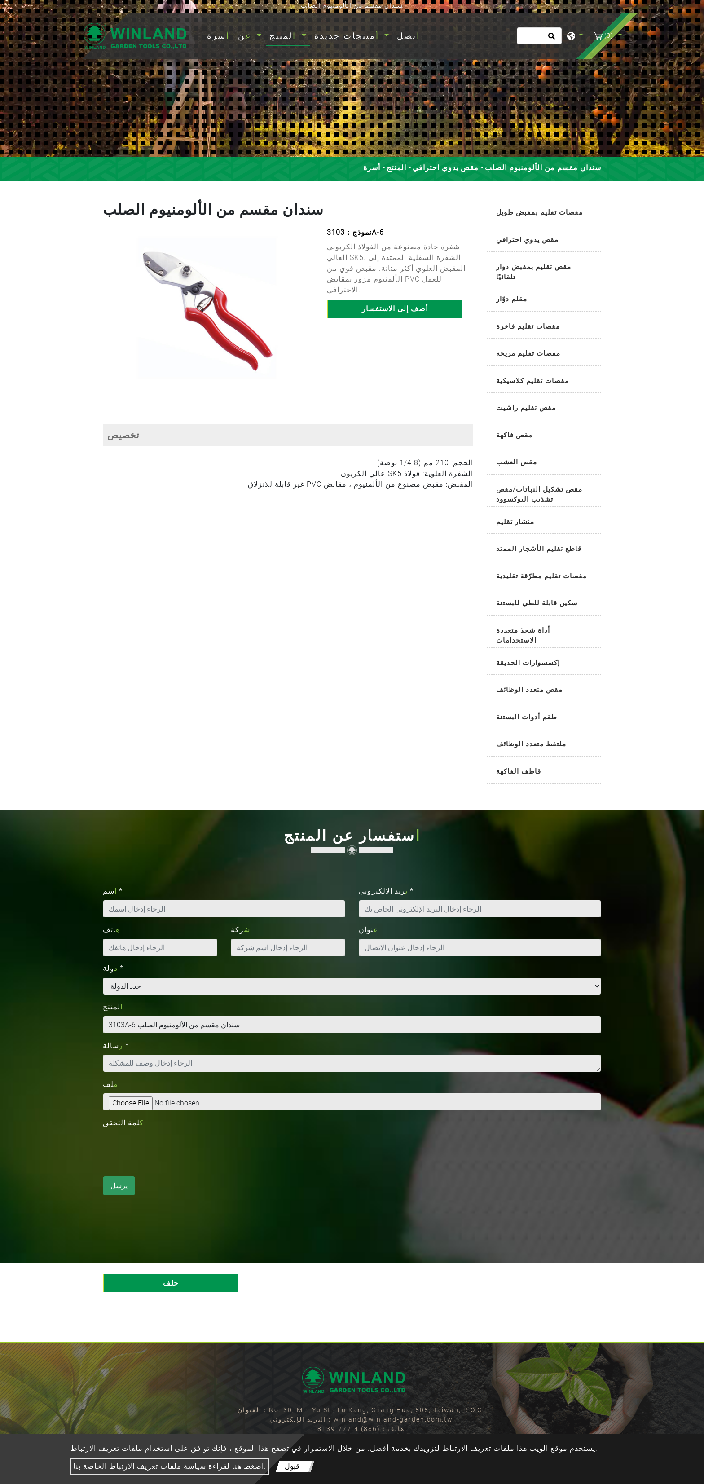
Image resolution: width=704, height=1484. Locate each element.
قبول (292, 1466)
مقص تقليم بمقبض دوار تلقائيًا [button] (533, 272)
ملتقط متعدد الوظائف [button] (531, 744)
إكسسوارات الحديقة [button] (528, 663)
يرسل (119, 1185)
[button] (110, 315)
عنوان (368, 929)
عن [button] (246, 35)
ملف (110, 1084)
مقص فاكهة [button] (514, 435)
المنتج (396, 167)
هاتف (111, 929)
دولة (113, 968)
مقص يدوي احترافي (446, 167)
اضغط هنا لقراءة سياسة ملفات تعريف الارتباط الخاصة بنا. (169, 1466)
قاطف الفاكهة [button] (518, 771)
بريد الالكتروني (386, 891)
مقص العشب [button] (516, 462)
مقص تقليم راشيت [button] (526, 408)
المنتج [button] (284, 35)
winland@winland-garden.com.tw (393, 1419)
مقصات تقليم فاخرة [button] (528, 326)
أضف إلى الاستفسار (395, 308)
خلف (171, 1283)
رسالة (116, 1045)
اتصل (408, 35)
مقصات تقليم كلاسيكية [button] (532, 381)
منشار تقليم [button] (515, 522)
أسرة (220, 34)
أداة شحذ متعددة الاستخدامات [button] (523, 635)
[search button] (550, 39)
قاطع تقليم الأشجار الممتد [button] (538, 549)
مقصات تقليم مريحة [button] (528, 353)
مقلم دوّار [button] (511, 299)
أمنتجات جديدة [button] (348, 35)
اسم (113, 891)
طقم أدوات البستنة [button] (526, 717)
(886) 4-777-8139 (348, 1428)
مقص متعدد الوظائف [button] (529, 690)
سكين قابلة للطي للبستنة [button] (537, 603)
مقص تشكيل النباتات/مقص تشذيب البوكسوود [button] (539, 494)
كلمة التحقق (123, 1123)
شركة (240, 929)
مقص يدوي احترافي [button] (527, 240)
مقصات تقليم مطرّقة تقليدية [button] (541, 576)
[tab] (544, 213)
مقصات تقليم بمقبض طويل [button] (539, 212)
